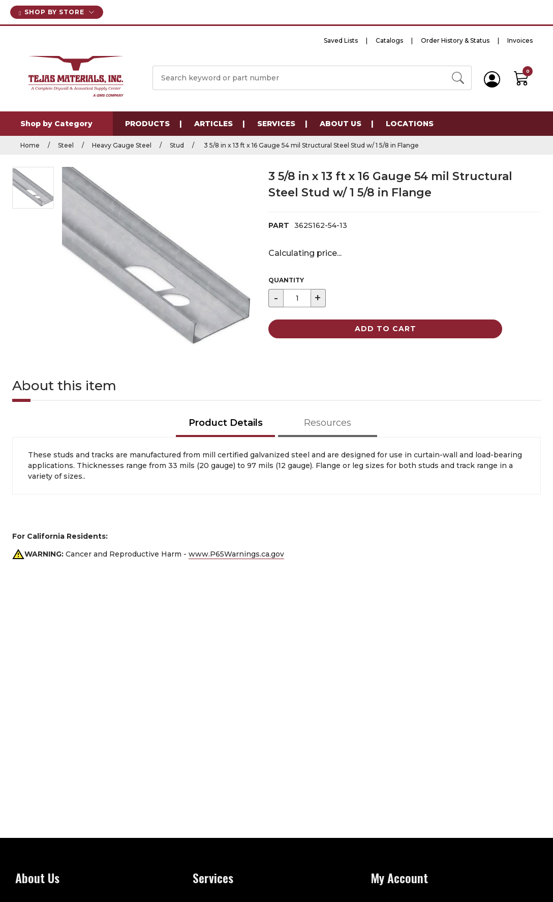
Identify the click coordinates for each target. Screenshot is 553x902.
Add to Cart (385, 328)
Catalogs (389, 40)
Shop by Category (56, 123)
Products (147, 123)
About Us (340, 123)
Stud (177, 145)
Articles (213, 123)
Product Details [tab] (226, 422)
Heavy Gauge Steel (121, 145)
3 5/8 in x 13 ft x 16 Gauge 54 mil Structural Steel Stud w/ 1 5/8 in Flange (310, 145)
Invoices (520, 40)
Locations (410, 123)
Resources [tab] (327, 422)
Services (276, 123)
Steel (66, 145)
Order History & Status (455, 40)
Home (30, 145)
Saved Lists (341, 40)
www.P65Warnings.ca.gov (236, 554)
